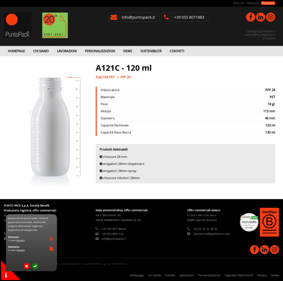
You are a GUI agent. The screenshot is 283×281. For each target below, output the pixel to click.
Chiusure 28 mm (115, 157)
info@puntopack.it (138, 17)
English (238, 3)
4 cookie (16, 250)
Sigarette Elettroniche (239, 275)
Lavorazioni (67, 51)
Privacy (261, 275)
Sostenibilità (151, 51)
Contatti (177, 51)
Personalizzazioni (100, 51)
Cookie (274, 275)
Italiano (268, 3)
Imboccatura (110, 90)
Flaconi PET (105, 77)
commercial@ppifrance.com (211, 234)
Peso (104, 104)
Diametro (108, 118)
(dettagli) (20, 240)
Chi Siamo (41, 51)
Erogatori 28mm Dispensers (123, 164)
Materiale (108, 97)
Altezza (106, 111)
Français (252, 3)
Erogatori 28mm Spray (119, 171)
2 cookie (16, 240)
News (127, 51)
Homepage (16, 51)
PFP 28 (125, 77)
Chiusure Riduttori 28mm (121, 178)
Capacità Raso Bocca (116, 132)
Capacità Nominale (115, 125)
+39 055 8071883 (189, 17)
